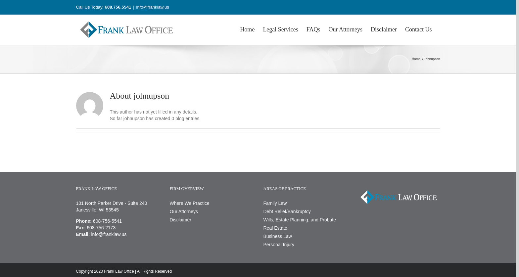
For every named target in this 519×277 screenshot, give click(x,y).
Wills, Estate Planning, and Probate (299, 219)
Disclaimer (180, 219)
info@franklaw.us (152, 7)
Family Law (275, 203)
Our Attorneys (184, 211)
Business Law (277, 236)
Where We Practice (190, 203)
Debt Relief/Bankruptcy (287, 211)
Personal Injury (278, 244)
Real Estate (275, 228)
